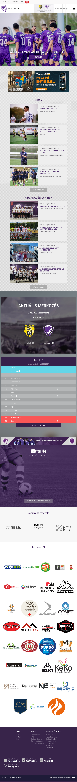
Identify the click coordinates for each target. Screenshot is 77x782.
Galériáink (49, 747)
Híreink (18, 739)
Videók (18, 735)
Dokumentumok (37, 741)
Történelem (35, 735)
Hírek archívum (38, 190)
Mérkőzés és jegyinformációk (52, 736)
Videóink (49, 745)
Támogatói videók (37, 743)
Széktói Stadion (36, 739)
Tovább (38, 57)
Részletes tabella (38, 425)
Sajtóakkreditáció (52, 739)
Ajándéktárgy (51, 741)
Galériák (19, 737)
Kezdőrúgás (50, 743)
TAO (32, 737)
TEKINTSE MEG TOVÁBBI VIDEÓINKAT (38, 501)
